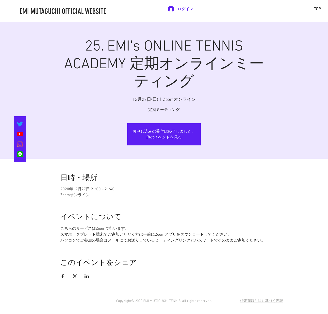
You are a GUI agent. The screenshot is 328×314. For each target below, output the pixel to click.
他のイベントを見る (164, 137)
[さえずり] (20, 124)
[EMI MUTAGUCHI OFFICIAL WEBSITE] (87, 11)
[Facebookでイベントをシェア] (62, 276)
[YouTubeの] (20, 134)
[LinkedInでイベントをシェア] (86, 276)
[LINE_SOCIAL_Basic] (20, 154)
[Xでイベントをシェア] (74, 276)
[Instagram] (20, 144)
